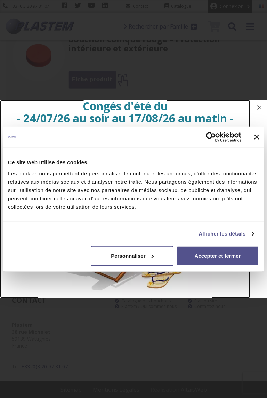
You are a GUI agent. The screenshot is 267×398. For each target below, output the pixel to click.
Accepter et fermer (218, 255)
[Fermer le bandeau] (256, 137)
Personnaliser (132, 255)
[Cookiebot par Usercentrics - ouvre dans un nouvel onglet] (210, 137)
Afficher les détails (222, 234)
